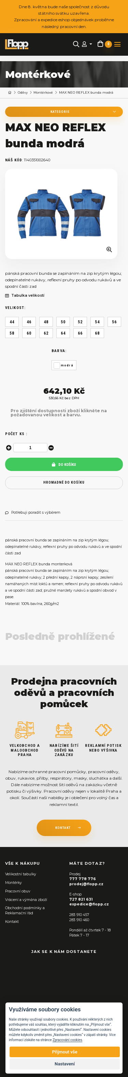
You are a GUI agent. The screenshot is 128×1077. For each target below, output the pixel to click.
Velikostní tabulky (20, 874)
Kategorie (60, 111)
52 (80, 322)
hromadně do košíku (64, 482)
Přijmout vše (64, 1051)
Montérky (13, 882)
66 (80, 333)
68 (97, 333)
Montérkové (43, 92)
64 (63, 333)
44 (12, 322)
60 (29, 333)
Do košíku (64, 464)
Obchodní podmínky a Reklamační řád (25, 910)
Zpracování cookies (67, 1040)
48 (46, 322)
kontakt (63, 828)
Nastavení (65, 1063)
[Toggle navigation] (117, 44)
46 (29, 322)
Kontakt (12, 921)
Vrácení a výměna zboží (26, 900)
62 (46, 333)
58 (12, 333)
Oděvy (23, 92)
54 (97, 322)
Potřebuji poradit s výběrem (32, 512)
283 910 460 (79, 920)
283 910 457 (79, 915)
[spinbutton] (30, 447)
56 (114, 322)
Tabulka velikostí (24, 295)
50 (63, 322)
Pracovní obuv (17, 891)
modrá (67, 365)
